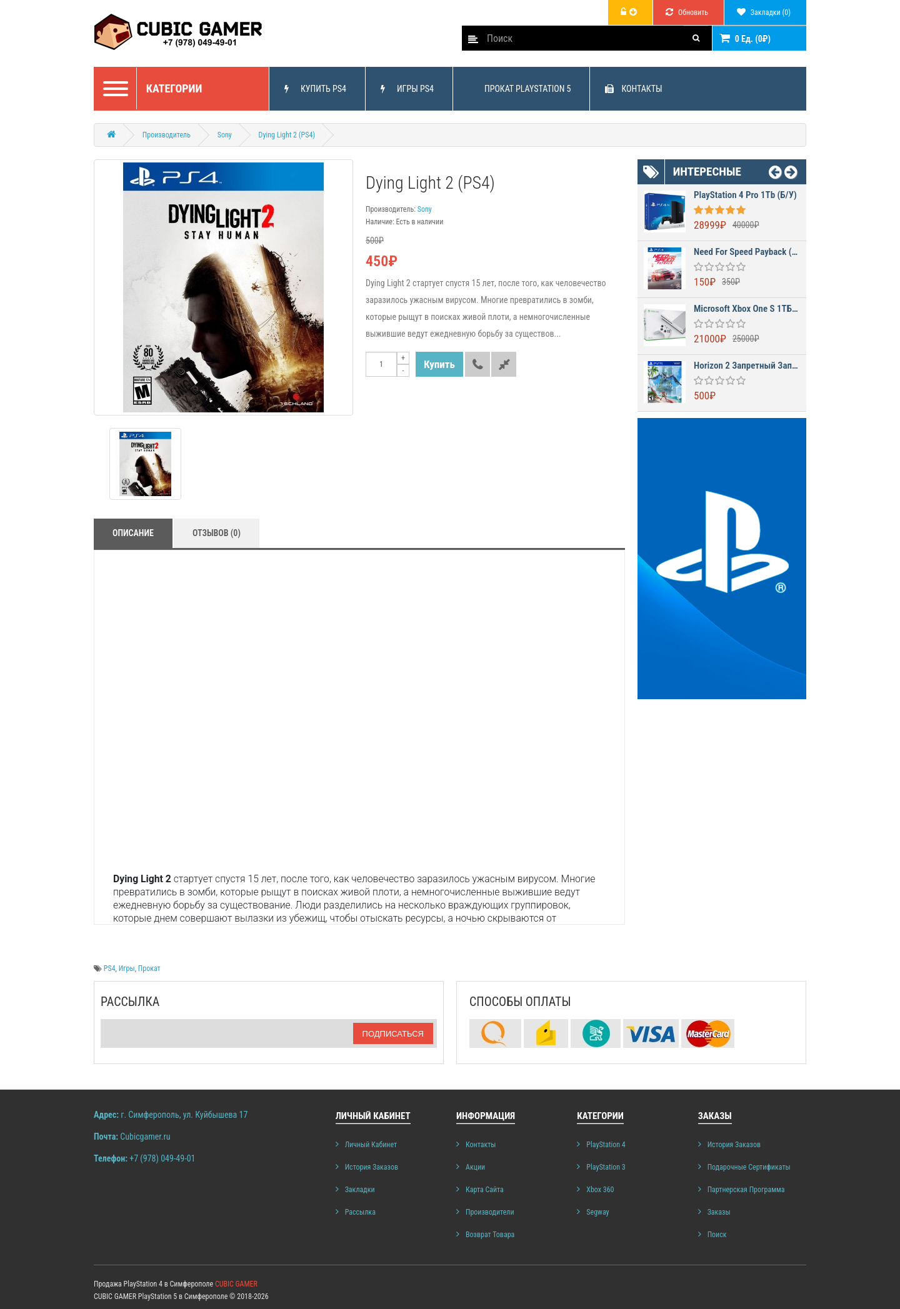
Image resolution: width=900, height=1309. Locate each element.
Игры (127, 968)
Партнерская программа (746, 1189)
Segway (597, 1212)
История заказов (371, 1167)
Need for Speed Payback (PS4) (747, 252)
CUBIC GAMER (236, 1284)
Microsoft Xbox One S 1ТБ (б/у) (747, 309)
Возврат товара (490, 1234)
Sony (225, 135)
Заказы (719, 1212)
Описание (133, 533)
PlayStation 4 (605, 1144)
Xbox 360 (600, 1189)
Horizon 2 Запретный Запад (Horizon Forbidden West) (747, 366)
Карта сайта (485, 1189)
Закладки (360, 1189)
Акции (475, 1167)
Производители (490, 1212)
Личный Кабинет (371, 1144)
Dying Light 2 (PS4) (287, 135)
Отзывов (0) (216, 533)
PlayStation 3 (605, 1167)
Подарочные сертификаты (749, 1167)
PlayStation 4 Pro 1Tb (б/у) (745, 195)
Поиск (717, 1234)
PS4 (110, 968)
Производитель (166, 135)
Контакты (481, 1144)
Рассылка (360, 1212)
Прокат (149, 968)
